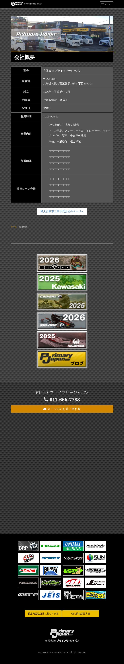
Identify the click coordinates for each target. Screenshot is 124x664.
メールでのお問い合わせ (62, 409)
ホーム (14, 227)
